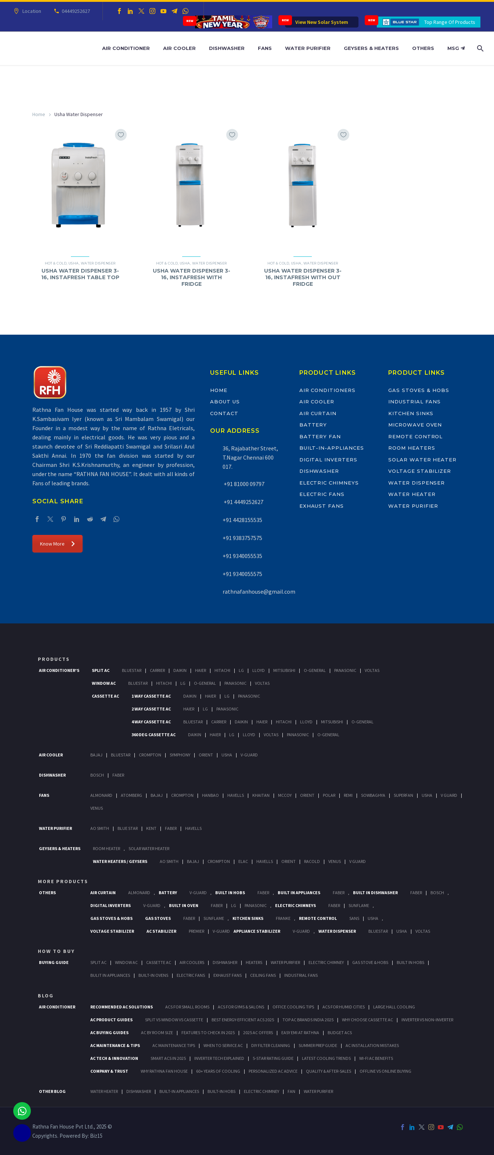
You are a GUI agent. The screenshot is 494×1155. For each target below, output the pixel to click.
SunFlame (359, 905)
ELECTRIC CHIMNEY (261, 1091)
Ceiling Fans (263, 975)
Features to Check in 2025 (208, 1032)
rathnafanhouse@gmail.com (259, 591)
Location (30, 11)
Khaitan (261, 795)
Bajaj (96, 755)
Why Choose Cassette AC (367, 1019)
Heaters (254, 962)
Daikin (180, 670)
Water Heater (411, 494)
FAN (291, 1091)
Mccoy (285, 795)
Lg (241, 670)
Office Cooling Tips (293, 1007)
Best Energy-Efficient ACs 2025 (243, 1019)
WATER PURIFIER (318, 1091)
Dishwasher (227, 48)
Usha (73, 263)
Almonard (101, 795)
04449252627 (75, 11)
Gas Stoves (158, 918)
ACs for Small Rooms (187, 1007)
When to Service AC (223, 1045)
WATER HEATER (104, 1091)
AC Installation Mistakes (372, 1045)
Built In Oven (183, 905)
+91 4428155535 (242, 519)
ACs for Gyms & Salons (241, 1007)
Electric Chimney (326, 962)
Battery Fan (320, 436)
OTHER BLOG (52, 1091)
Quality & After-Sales (328, 1071)
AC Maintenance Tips (173, 1045)
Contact (224, 413)
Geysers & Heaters (371, 48)
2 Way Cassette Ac (151, 709)
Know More (57, 543)
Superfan (403, 795)
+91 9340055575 (242, 574)
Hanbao (210, 795)
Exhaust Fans (321, 506)
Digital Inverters (328, 460)
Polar (329, 795)
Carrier (157, 670)
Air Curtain (317, 413)
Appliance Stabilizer (257, 931)
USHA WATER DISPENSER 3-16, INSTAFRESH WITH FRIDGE (191, 277)
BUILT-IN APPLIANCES (179, 1091)
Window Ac (104, 683)
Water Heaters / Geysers (120, 861)
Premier (196, 931)
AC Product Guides (111, 1019)
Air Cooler (179, 48)
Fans (265, 48)
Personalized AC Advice (273, 1071)
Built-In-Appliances (331, 448)
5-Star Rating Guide (273, 1058)
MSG (456, 48)
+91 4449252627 (243, 501)
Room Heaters (411, 448)
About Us (225, 401)
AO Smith (99, 828)
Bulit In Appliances (110, 975)
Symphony (180, 755)
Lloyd (258, 670)
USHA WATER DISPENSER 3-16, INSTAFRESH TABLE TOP (80, 274)
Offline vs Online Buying (385, 1071)
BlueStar (131, 670)
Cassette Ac (105, 696)
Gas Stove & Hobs (370, 962)
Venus (96, 808)
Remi (348, 795)
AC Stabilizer (161, 931)
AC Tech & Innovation (114, 1058)
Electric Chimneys (329, 483)
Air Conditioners (327, 390)
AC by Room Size (157, 1032)
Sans (354, 918)
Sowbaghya (373, 795)
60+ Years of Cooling (218, 1071)
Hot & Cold (56, 263)
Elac (243, 861)
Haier (200, 670)
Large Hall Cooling (394, 1007)
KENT (151, 828)
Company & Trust (109, 1071)
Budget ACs (340, 1032)
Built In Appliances (299, 892)
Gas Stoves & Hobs (418, 390)
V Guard (449, 795)
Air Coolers (192, 962)
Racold (312, 861)
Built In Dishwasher (375, 892)
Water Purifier (308, 48)
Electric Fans (322, 494)
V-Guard (249, 755)
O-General (315, 670)
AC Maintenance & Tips (115, 1045)
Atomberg (131, 795)
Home (38, 114)
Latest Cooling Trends (326, 1058)
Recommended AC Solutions (121, 1007)
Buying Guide (54, 962)
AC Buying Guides (109, 1032)
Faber (118, 775)
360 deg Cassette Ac (153, 734)
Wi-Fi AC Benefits (376, 1058)
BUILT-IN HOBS (221, 1091)
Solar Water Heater (422, 460)
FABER (171, 828)
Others (423, 48)
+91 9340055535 (242, 555)
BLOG (46, 995)
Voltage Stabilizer (419, 471)
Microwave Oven (415, 425)
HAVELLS (193, 828)
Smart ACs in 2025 (168, 1058)
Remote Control (415, 436)
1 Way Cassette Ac (151, 696)
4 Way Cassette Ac (151, 721)
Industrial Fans (414, 401)
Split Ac (100, 670)
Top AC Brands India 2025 (307, 1019)
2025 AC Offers (258, 1032)
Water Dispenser (98, 263)
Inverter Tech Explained (219, 1058)
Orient (206, 755)
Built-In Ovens (153, 975)
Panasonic (345, 670)
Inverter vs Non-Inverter (427, 1019)
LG (233, 905)
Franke (283, 918)
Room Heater (106, 848)
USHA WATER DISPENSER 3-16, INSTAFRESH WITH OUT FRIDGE (303, 277)
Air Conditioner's (59, 670)
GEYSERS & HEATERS (59, 848)
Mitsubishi (284, 670)
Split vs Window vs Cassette (174, 1019)
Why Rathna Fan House (164, 1071)
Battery (313, 425)
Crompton (150, 755)
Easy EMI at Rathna (300, 1032)
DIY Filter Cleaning (270, 1045)
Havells (235, 795)
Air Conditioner (126, 48)
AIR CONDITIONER (57, 1007)
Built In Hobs (230, 892)
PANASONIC (256, 905)
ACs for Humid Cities (343, 1007)
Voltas (372, 670)
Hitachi (222, 670)
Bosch (97, 775)
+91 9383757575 (242, 537)
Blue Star (128, 828)
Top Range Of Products (449, 22)
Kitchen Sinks (410, 413)
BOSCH (437, 892)
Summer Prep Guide (318, 1045)
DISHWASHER (138, 1091)
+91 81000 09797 (243, 483)
